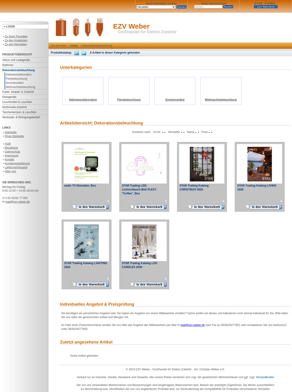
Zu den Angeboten (14, 40)
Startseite (9, 132)
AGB (6, 143)
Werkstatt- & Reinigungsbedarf (21, 117)
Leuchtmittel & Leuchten (17, 102)
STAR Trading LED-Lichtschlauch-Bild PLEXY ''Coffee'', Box (139, 189)
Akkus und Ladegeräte (16, 60)
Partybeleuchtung (16, 78)
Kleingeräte (9, 97)
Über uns (9, 171)
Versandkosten (265, 377)
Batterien (7, 65)
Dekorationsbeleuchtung (18, 70)
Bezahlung (10, 147)
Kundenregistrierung (16, 163)
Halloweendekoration (18, 74)
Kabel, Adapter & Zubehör (18, 91)
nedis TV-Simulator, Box (80, 185)
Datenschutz (11, 151)
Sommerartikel (14, 82)
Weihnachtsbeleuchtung (20, 87)
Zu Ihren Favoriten (14, 36)
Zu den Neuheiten (14, 44)
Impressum (10, 155)
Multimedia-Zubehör (14, 107)
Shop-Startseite (13, 136)
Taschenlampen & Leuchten (19, 112)
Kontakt (8, 159)
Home (73, 45)
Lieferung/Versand (14, 167)
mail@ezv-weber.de (17, 201)
